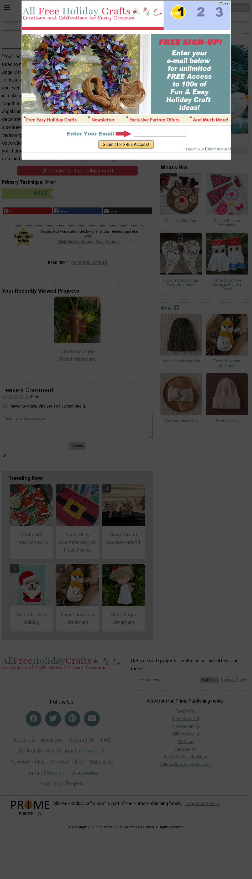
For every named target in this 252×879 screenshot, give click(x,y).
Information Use (218, 149)
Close (224, 3)
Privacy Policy (195, 149)
